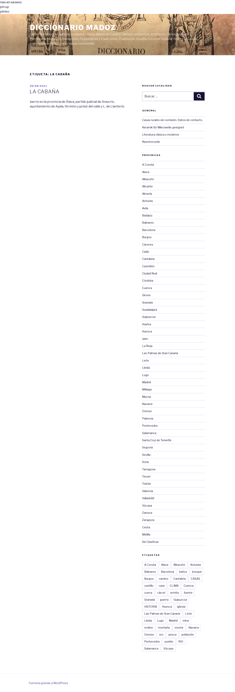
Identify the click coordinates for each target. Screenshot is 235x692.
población (187, 634)
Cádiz (145, 251)
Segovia (147, 447)
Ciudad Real (149, 273)
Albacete (148, 179)
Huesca (147, 331)
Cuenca (147, 288)
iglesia (181, 606)
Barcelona (148, 230)
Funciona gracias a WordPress (48, 683)
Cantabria (148, 258)
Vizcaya (147, 505)
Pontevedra (149, 425)
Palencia (147, 418)
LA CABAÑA (44, 91)
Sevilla (146, 454)
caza (162, 585)
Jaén (145, 338)
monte (179, 627)
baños (183, 571)
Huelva (146, 324)
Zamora (147, 512)
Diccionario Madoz (73, 27)
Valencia (147, 491)
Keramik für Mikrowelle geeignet (163, 127)
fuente (188, 592)
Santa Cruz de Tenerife (156, 440)
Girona (146, 295)
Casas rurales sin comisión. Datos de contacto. (172, 120)
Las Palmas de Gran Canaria (160, 353)
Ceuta (146, 527)
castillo (149, 585)
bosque (197, 571)
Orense (147, 411)
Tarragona (148, 469)
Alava (145, 172)
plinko (4, 11)
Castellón (148, 266)
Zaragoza (148, 520)
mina (186, 620)
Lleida (146, 367)
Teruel (146, 476)
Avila (145, 208)
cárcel (161, 592)
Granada (147, 302)
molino (148, 627)
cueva (148, 592)
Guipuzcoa (149, 316)
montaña (164, 627)
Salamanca (149, 433)
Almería (147, 193)
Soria (145, 462)
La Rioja (147, 346)
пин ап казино (11, 2)
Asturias (147, 200)
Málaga (147, 389)
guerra (164, 599)
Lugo (145, 375)
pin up (4, 7)
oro (161, 634)
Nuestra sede (151, 141)
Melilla (146, 534)
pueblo (169, 641)
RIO (180, 641)
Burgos (147, 237)
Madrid (146, 382)
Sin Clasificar (150, 541)
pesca (172, 634)
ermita (174, 592)
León (145, 360)
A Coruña (148, 164)
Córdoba (147, 280)
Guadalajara (149, 309)
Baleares (148, 222)
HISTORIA (150, 606)
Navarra (147, 404)
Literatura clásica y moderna (160, 134)
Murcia (146, 396)
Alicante (147, 186)
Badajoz (147, 215)
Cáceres (147, 244)
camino (163, 578)
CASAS (195, 578)
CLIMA (174, 585)
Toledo (146, 483)
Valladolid (148, 498)
